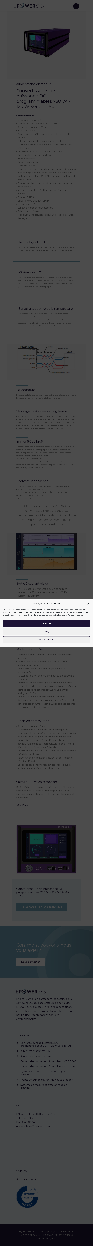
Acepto (46, 623)
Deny (47, 631)
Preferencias (46, 639)
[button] (88, 603)
